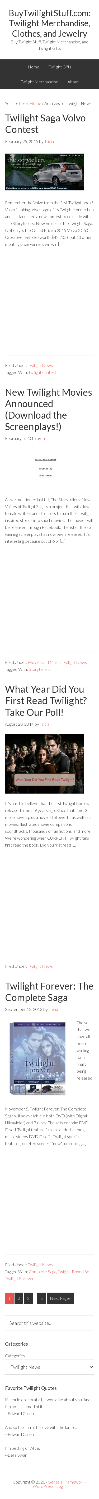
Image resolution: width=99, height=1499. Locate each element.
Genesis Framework (66, 1481)
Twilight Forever (19, 1278)
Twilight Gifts (60, 66)
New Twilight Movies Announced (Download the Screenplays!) (48, 409)
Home (33, 66)
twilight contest (42, 372)
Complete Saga (42, 1271)
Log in (61, 1486)
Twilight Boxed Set (74, 1271)
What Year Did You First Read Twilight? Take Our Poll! (46, 700)
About (73, 81)
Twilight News (40, 365)
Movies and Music (44, 662)
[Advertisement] (49, 305)
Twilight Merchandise (39, 81)
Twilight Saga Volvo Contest (45, 123)
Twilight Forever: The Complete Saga (49, 991)
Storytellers (39, 669)
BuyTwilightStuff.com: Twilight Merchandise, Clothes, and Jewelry (50, 23)
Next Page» (60, 1298)
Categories (15, 1355)
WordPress (43, 1486)
